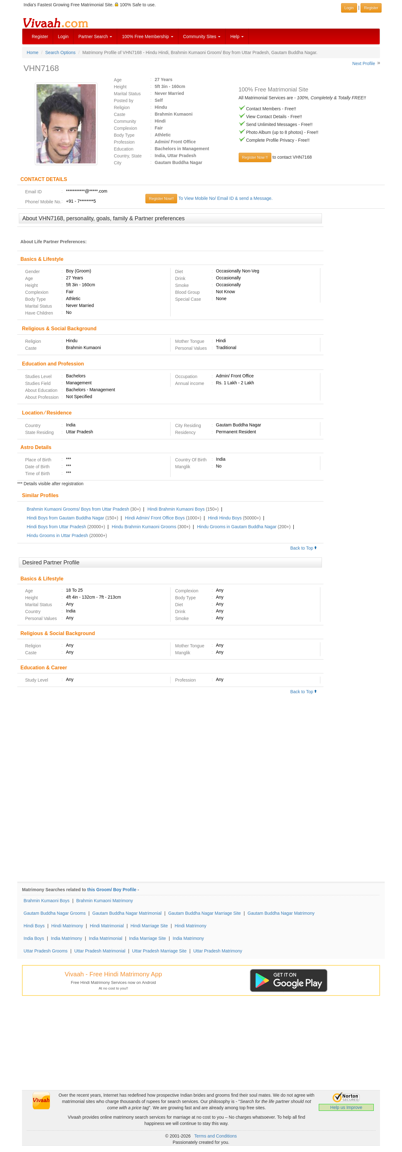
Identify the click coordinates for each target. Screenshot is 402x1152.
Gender (32, 271)
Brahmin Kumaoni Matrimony (104, 900)
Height (120, 86)
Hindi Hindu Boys (225, 517)
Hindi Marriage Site (149, 925)
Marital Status (127, 93)
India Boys (34, 938)
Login (63, 36)
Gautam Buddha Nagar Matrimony (280, 913)
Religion (122, 107)
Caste (120, 114)
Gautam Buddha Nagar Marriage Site (204, 913)
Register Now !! (255, 157)
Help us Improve (346, 1107)
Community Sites (202, 36)
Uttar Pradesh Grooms (46, 950)
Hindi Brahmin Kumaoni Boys (175, 509)
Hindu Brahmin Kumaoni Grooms (144, 526)
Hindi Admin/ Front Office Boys (155, 517)
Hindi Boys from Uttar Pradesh (56, 526)
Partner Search (95, 36)
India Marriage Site (147, 938)
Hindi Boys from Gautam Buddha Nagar (65, 517)
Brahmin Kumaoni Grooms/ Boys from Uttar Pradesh (78, 509)
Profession (124, 142)
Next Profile (363, 63)
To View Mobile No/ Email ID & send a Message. (225, 198)
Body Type (124, 135)
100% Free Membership (147, 36)
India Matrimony (66, 938)
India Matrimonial (105, 938)
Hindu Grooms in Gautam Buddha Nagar (236, 526)
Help (237, 36)
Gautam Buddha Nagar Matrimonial (126, 913)
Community (125, 121)
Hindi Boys (34, 925)
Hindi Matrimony (67, 925)
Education (123, 148)
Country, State (128, 155)
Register (40, 36)
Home (32, 52)
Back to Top (303, 548)
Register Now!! (161, 198)
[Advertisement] (354, 309)
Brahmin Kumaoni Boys (46, 900)
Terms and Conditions (215, 1135)
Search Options (60, 52)
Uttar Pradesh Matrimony (217, 950)
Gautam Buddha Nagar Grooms (55, 913)
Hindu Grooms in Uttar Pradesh (57, 535)
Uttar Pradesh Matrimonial (99, 950)
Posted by (123, 100)
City (118, 162)
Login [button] (349, 8)
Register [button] (371, 8)
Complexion (125, 128)
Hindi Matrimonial (107, 925)
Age (118, 79)
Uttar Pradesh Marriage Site (159, 950)
